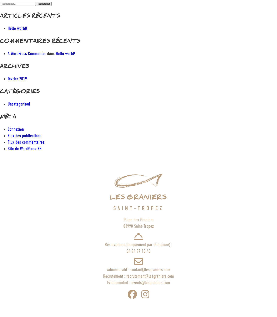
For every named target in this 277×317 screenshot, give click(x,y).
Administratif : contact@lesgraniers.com (138, 269)
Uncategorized (19, 104)
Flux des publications (24, 135)
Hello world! (17, 28)
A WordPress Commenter (27, 53)
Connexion (16, 129)
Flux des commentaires (26, 142)
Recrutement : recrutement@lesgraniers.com (138, 276)
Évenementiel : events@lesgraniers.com (138, 282)
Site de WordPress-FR (25, 148)
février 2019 (17, 78)
